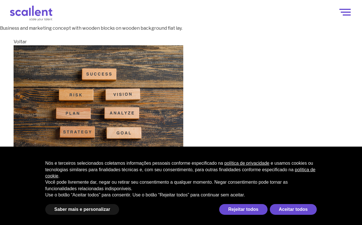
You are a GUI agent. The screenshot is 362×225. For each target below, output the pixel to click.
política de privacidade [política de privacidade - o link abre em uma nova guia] (246, 163)
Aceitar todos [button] (293, 209)
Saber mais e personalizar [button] (82, 209)
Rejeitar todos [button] (243, 209)
